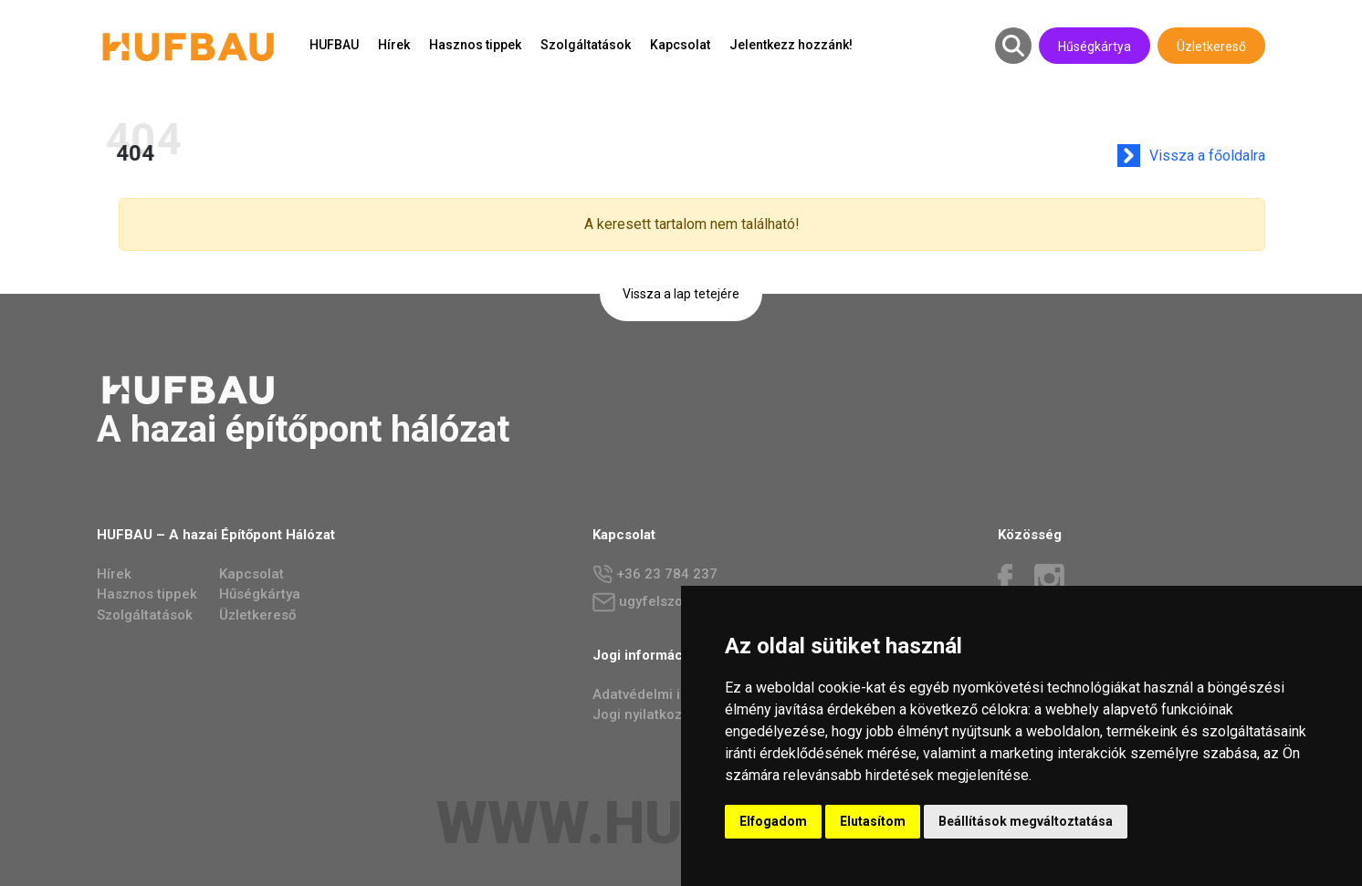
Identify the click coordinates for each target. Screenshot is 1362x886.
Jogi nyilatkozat (643, 714)
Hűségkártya (1094, 46)
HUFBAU (334, 44)
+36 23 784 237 (655, 574)
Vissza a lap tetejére (681, 294)
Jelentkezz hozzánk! (791, 44)
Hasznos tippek (475, 44)
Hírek (394, 44)
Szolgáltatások (585, 44)
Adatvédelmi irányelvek (667, 694)
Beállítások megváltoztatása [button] (1025, 821)
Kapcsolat (680, 44)
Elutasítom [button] (873, 821)
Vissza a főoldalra (1215, 155)
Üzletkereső (1211, 46)
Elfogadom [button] (773, 821)
